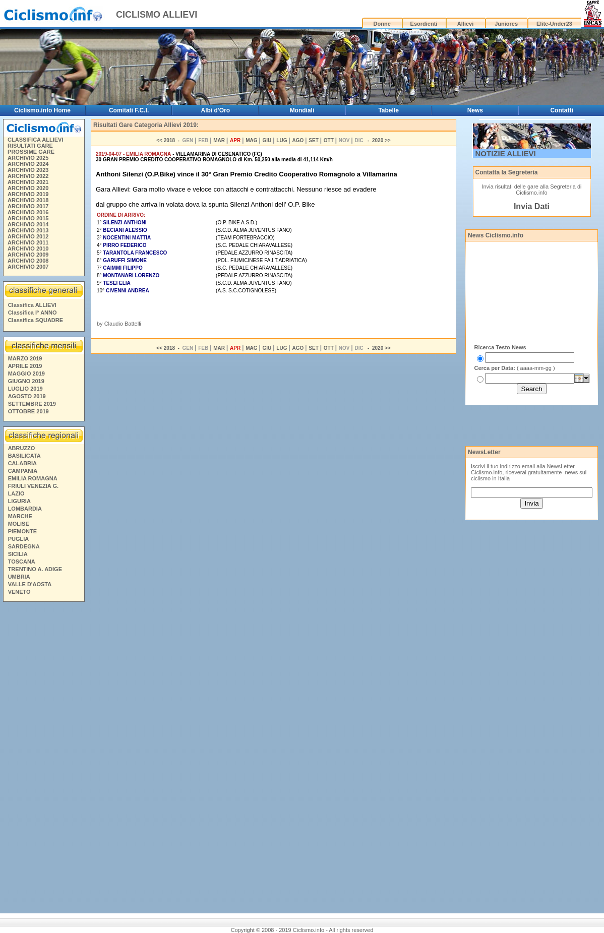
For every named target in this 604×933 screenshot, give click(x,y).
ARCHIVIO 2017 (28, 206)
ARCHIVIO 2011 (28, 242)
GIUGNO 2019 (26, 381)
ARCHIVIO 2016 (28, 212)
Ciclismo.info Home (42, 110)
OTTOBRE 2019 (28, 411)
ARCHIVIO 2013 (28, 230)
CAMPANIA (22, 471)
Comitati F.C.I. (129, 110)
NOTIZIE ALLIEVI (505, 153)
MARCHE (20, 516)
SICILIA (18, 554)
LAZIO (16, 493)
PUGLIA (18, 539)
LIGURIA (19, 501)
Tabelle (388, 110)
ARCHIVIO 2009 (28, 255)
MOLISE (18, 524)
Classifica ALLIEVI (32, 305)
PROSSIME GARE (31, 152)
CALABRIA (22, 463)
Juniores (506, 24)
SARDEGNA (24, 546)
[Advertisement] (43, 759)
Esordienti (424, 24)
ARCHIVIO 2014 (28, 224)
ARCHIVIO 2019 (28, 194)
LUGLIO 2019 (25, 389)
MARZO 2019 (25, 358)
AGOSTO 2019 (27, 396)
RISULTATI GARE (30, 146)
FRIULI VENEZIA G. (33, 486)
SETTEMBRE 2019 (32, 404)
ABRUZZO (21, 448)
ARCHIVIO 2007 (28, 267)
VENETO (19, 592)
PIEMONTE (22, 531)
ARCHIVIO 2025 (28, 158)
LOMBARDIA (25, 509)
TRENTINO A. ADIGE (35, 569)
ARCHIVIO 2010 (28, 248)
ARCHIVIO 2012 (28, 236)
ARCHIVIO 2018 (28, 200)
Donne (382, 24)
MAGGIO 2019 (26, 373)
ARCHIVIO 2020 (28, 188)
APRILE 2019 (25, 366)
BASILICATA (24, 456)
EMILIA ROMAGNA (32, 478)
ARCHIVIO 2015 (28, 218)
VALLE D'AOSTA (30, 584)
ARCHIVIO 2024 (28, 164)
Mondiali (302, 110)
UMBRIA (19, 577)
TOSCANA (21, 561)
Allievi (465, 24)
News (475, 110)
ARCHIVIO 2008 (28, 261)
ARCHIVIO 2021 (28, 182)
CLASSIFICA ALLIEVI (35, 140)
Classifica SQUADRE (35, 320)
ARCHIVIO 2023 (28, 170)
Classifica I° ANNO (32, 312)
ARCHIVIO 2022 (28, 176)
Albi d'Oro (215, 110)
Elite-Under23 (554, 24)
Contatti (561, 110)
